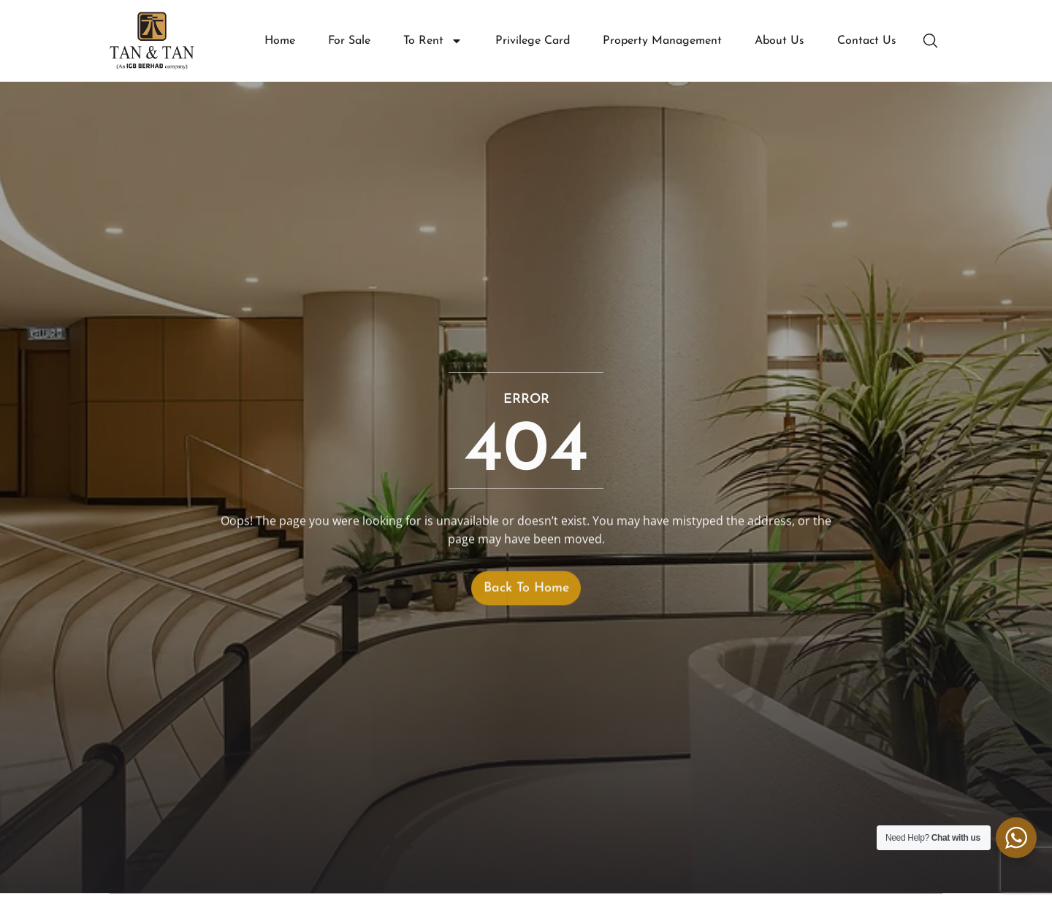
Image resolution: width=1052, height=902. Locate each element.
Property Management (662, 41)
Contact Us (866, 41)
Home (279, 41)
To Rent (432, 41)
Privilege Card (532, 41)
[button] (932, 41)
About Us (779, 41)
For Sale (349, 41)
